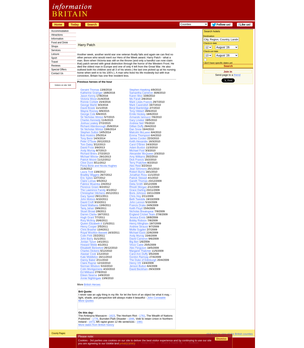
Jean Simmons (138, 168)
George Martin (88, 104)
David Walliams (89, 205)
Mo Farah (135, 98)
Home (58, 24)
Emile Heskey (137, 114)
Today (75, 24)
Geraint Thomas (89, 89)
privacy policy (127, 343)
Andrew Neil (136, 123)
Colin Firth (86, 235)
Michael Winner (89, 156)
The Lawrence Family (93, 190)
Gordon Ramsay (139, 256)
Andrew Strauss (138, 226)
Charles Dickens (90, 250)
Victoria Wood (88, 98)
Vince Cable (136, 244)
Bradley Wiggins (89, 174)
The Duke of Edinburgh (143, 259)
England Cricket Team (142, 214)
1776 (95, 318)
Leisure (55, 54)
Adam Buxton (137, 147)
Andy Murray (87, 150)
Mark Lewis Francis (140, 101)
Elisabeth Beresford (91, 247)
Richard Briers (88, 153)
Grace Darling (137, 190)
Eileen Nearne (88, 275)
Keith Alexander (138, 141)
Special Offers (58, 69)
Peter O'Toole (88, 141)
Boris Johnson (137, 193)
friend (237, 74)
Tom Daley (86, 144)
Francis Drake (137, 205)
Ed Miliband (87, 272)
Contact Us (57, 73)
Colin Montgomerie (91, 269)
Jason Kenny (88, 95)
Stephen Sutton (89, 132)
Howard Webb (88, 244)
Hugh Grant (87, 217)
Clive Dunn (86, 162)
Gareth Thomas (138, 180)
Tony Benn (86, 138)
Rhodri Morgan (138, 186)
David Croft (87, 202)
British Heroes (92, 284)
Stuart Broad (87, 211)
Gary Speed (87, 196)
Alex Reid (135, 165)
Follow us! (223, 24)
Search (92, 24)
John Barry (86, 238)
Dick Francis (136, 159)
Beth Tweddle (137, 199)
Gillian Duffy (136, 126)
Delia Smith (136, 183)
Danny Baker (88, 259)
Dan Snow (135, 129)
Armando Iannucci (140, 117)
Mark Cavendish (138, 104)
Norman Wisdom (90, 266)
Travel (54, 61)
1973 (92, 321)
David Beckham (138, 269)
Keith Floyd (136, 208)
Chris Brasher (88, 229)
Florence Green (89, 186)
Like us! (245, 24)
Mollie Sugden (137, 229)
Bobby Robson (138, 220)
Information (57, 38)
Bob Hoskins (87, 135)
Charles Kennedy (90, 120)
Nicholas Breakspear (141, 211)
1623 (112, 315)
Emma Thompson (139, 135)
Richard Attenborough (93, 126)
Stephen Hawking (139, 89)
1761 (142, 315)
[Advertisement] (126, 305)
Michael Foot (136, 150)
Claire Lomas (88, 180)
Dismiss (221, 338)
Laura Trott (86, 171)
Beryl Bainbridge (139, 107)
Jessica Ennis (137, 217)
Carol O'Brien (137, 144)
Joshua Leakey (89, 123)
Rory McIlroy (87, 220)
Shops (54, 46)
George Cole (87, 114)
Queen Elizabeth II (91, 223)
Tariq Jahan (87, 208)
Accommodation (60, 31)
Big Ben (134, 241)
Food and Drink (59, 42)
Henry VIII (135, 262)
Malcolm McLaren (139, 132)
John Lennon (137, 202)
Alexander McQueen (141, 153)
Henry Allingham (139, 223)
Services (56, 50)
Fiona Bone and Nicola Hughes (98, 165)
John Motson (87, 199)
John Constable (156, 297)
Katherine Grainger (91, 92)
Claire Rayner (88, 262)
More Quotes (86, 300)
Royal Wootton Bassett (93, 232)
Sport (54, 58)
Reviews (55, 65)
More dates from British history (96, 324)
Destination (208, 36)
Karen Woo (136, 95)
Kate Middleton (89, 256)
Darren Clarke (88, 214)
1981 (140, 321)
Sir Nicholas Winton (91, 117)
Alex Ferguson (137, 247)
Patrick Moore (88, 159)
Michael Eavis (137, 232)
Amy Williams (137, 156)
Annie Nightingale (90, 278)
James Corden (138, 138)
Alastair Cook (88, 253)
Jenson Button (137, 266)
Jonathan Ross (138, 174)
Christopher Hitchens (92, 193)
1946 (131, 318)
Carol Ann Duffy (138, 253)
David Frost (87, 147)
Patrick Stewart (138, 177)
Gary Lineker (136, 120)
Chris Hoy (135, 196)
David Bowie (87, 107)
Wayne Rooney (89, 110)
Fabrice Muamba (90, 183)
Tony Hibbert (136, 110)
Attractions (57, 34)
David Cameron (138, 238)
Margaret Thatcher (140, 250)
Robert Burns (137, 171)
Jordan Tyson (88, 241)
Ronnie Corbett (89, 101)
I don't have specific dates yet (218, 63)
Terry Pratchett (138, 162)
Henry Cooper (88, 226)
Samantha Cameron (141, 92)
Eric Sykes (86, 177)
